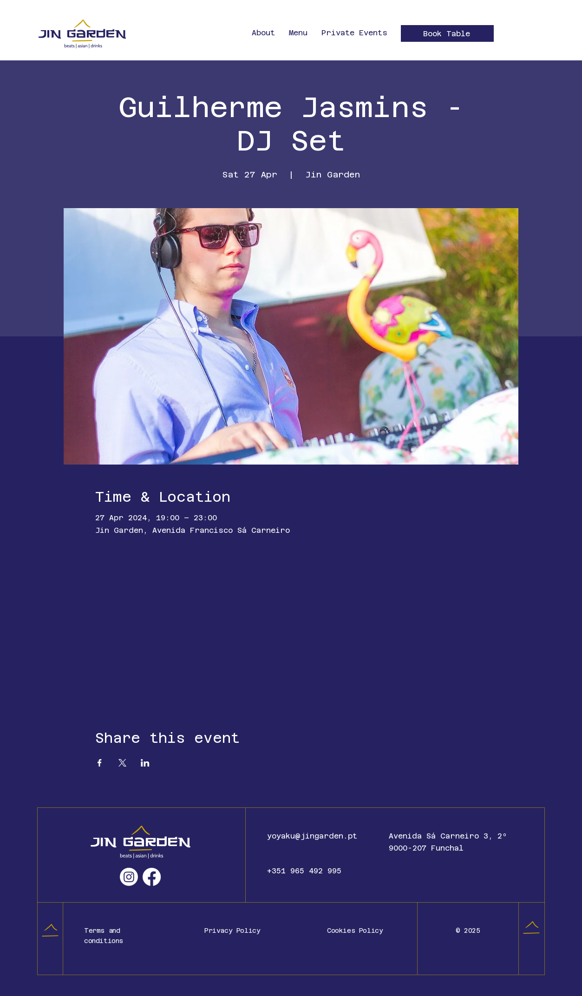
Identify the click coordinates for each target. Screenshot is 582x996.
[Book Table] (447, 33)
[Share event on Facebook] (99, 763)
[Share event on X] (122, 763)
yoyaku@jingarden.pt (312, 836)
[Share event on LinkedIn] (145, 763)
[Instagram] (129, 877)
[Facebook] (152, 877)
